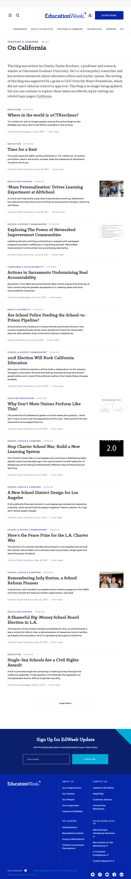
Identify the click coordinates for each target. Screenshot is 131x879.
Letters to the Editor (103, 788)
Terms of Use (14, 875)
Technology (94, 29)
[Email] (46, 759)
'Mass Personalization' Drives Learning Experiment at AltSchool (45, 190)
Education (14, 109)
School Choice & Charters (24, 441)
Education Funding (20, 181)
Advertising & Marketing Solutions (104, 833)
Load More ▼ (65, 703)
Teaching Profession (21, 398)
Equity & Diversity (19, 309)
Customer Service (102, 799)
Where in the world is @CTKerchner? (43, 115)
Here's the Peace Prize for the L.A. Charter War (48, 538)
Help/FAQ (98, 793)
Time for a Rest (22, 149)
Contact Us (100, 781)
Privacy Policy (30, 875)
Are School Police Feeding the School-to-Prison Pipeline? (47, 318)
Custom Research (103, 861)
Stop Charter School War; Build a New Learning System (44, 449)
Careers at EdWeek (72, 811)
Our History (68, 793)
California (44, 96)
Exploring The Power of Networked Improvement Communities (42, 232)
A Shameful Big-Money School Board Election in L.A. (43, 620)
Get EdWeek (69, 821)
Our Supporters (70, 805)
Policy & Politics (42, 29)
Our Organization (71, 788)
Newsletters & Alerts (73, 833)
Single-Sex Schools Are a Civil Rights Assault (43, 662)
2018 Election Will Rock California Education (41, 360)
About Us (68, 781)
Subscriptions (69, 827)
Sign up (90, 759)
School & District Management (27, 224)
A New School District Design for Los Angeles (43, 495)
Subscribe (109, 15)
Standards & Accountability (26, 267)
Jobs (123, 29)
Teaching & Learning (70, 29)
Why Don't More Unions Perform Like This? (44, 406)
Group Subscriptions (73, 839)
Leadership (20, 29)
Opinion (111, 29)
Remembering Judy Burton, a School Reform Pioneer (42, 580)
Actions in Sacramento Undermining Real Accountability (48, 275)
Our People (68, 799)
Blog (45, 41)
